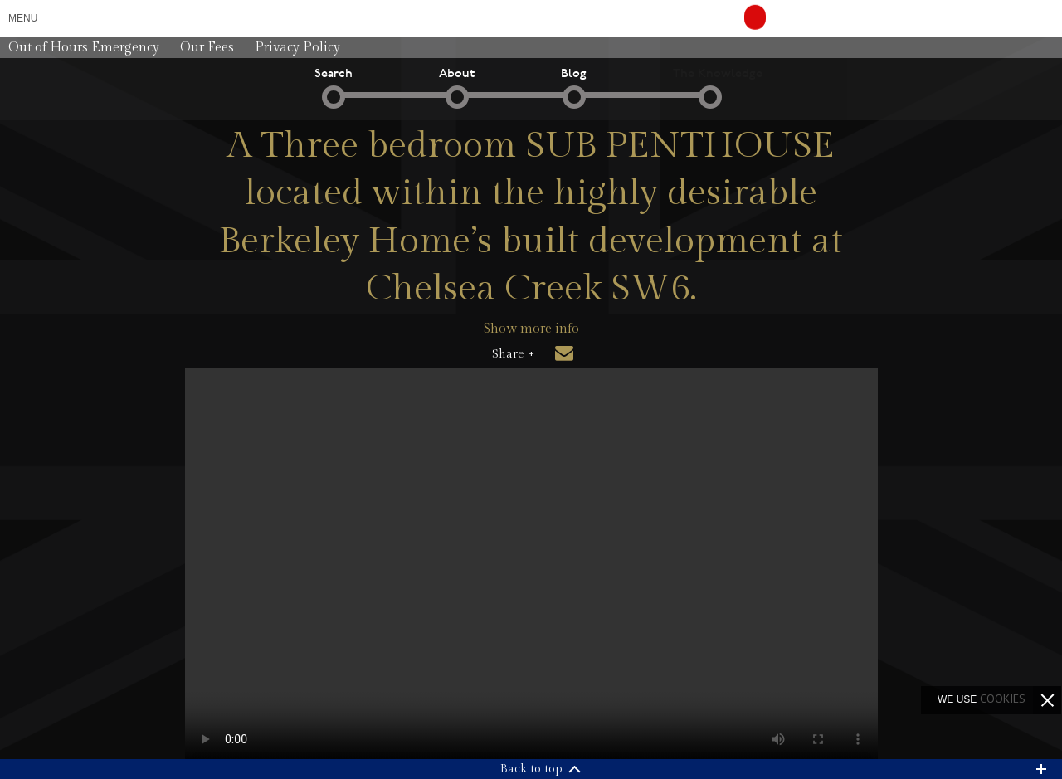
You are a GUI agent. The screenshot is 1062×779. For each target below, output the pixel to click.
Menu (22, 18)
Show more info (531, 329)
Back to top (531, 769)
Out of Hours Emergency (83, 48)
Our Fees (207, 48)
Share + (513, 354)
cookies (1002, 698)
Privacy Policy (297, 48)
